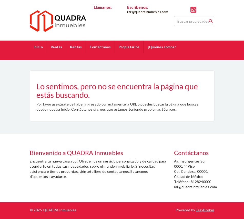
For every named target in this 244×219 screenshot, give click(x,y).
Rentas (76, 47)
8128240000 (104, 12)
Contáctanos (100, 47)
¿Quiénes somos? (161, 47)
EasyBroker (205, 210)
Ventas (56, 47)
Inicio (38, 47)
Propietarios (129, 47)
